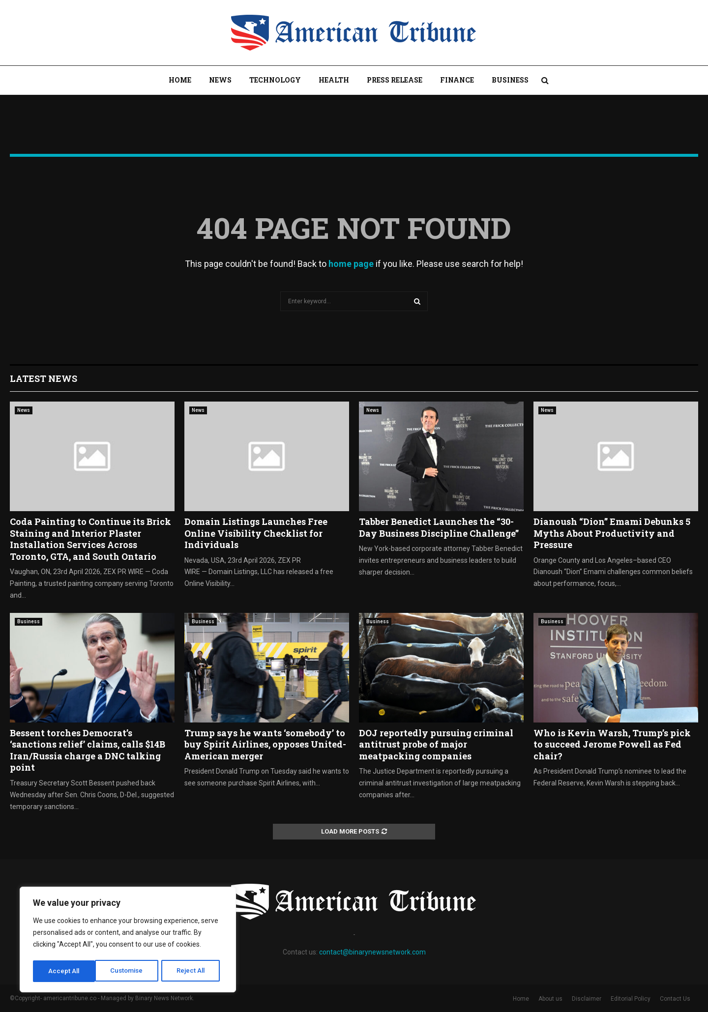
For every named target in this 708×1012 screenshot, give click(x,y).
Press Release (394, 80)
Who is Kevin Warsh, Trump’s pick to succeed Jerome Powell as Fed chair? (612, 744)
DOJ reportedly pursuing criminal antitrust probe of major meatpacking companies (436, 744)
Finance (457, 80)
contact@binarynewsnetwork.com (372, 952)
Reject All (130, 971)
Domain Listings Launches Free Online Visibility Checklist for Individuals (255, 533)
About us (550, 998)
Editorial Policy (630, 998)
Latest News (43, 378)
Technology (275, 80)
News (220, 80)
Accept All (192, 971)
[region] (128, 940)
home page (351, 264)
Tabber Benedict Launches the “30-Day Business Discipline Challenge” (439, 527)
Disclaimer (586, 998)
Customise (64, 971)
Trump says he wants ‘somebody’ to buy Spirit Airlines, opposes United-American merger (265, 744)
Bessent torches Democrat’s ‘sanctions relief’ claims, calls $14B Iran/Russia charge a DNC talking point (87, 750)
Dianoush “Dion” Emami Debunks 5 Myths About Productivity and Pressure (611, 533)
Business (510, 80)
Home (180, 80)
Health (334, 80)
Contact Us (675, 998)
